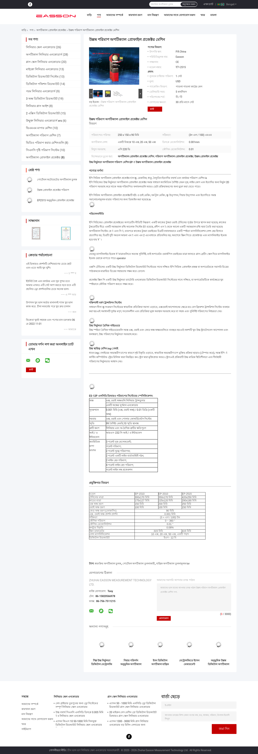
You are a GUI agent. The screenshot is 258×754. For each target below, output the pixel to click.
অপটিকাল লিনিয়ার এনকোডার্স (44, 54)
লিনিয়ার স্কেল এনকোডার (40, 47)
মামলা (213, 15)
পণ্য (99, 15)
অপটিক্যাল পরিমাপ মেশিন (41, 135)
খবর (202, 15)
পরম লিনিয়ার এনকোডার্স (40, 91)
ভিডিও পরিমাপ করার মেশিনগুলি (45, 142)
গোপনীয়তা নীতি (57, 750)
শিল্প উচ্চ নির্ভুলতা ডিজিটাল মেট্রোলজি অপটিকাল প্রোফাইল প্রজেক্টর (101, 662)
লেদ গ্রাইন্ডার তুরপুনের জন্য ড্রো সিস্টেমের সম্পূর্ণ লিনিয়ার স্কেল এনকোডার (77, 705)
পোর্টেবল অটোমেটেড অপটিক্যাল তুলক (57, 179)
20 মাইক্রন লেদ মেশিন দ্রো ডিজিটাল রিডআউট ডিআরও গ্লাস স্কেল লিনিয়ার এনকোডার (133, 714)
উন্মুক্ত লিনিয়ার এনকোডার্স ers (44, 120)
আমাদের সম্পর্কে (114, 15)
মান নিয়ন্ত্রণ (152, 15)
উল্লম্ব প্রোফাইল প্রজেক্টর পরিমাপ (53, 189)
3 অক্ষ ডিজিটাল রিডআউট (42, 98)
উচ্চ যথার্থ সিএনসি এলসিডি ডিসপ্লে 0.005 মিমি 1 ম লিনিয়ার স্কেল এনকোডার (79, 714)
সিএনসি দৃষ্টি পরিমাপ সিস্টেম (42, 150)
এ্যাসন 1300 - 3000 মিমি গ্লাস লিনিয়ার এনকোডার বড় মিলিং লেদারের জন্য (128, 723)
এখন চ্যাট (208, 4)
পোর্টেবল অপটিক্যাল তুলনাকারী (139, 563)
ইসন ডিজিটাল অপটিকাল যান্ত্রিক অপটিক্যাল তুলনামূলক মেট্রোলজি (160, 662)
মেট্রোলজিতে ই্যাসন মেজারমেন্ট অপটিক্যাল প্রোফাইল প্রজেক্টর (189, 662)
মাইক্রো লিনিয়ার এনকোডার (42, 69)
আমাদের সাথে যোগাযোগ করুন (179, 15)
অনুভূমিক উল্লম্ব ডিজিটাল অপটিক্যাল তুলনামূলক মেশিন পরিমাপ (218, 662)
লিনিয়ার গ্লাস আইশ (37, 106)
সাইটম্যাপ (26, 729)
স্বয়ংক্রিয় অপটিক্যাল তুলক (108, 563)
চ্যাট (152, 109)
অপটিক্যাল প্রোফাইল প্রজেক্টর (51, 30)
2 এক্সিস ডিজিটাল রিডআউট (43, 113)
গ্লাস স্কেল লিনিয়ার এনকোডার (43, 62)
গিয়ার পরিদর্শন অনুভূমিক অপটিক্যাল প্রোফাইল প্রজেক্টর (130, 662)
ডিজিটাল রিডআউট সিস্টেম (42, 76)
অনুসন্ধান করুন (188, 4)
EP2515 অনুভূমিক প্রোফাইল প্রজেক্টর (55, 200)
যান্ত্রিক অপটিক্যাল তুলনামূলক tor (173, 563)
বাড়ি (89, 15)
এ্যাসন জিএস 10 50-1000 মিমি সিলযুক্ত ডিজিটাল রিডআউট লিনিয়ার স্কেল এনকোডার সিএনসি (79, 723)
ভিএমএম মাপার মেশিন (39, 128)
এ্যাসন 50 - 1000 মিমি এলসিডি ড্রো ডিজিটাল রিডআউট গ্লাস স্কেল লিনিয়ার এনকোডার (132, 705)
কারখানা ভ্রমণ (135, 15)
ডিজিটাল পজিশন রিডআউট (42, 84)
